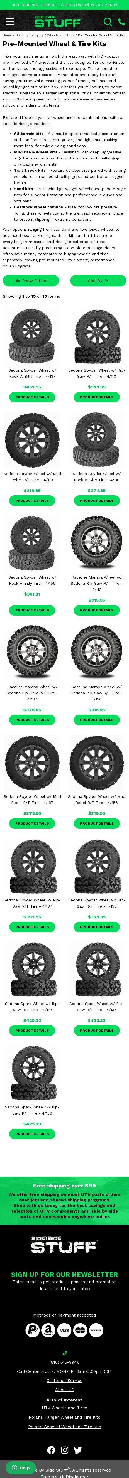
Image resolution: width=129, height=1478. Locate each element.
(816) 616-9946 (64, 1362)
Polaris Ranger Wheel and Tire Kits (64, 1417)
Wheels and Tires (60, 35)
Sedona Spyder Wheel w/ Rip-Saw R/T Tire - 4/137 (32, 903)
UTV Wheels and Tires (64, 1407)
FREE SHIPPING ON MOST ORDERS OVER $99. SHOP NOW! (64, 5)
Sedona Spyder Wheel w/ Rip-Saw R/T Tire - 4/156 (96, 903)
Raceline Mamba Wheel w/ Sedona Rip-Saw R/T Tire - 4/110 (97, 583)
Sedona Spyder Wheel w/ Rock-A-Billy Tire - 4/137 (32, 373)
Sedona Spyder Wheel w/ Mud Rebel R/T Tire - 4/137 (32, 799)
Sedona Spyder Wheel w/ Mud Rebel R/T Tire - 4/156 (96, 799)
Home (7, 35)
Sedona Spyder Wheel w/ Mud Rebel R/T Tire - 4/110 (32, 476)
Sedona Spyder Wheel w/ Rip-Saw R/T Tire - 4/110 (96, 373)
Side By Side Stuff (49, 1470)
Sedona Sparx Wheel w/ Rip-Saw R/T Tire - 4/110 (32, 1006)
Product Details (32, 397)
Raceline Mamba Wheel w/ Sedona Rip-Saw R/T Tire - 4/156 (97, 693)
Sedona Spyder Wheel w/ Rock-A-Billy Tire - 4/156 (32, 580)
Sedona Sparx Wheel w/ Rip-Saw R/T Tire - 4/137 (96, 1006)
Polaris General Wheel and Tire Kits (64, 1426)
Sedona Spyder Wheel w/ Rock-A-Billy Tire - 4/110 (97, 476)
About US (64, 1389)
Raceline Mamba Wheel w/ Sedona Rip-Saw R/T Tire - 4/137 (32, 693)
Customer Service (64, 1380)
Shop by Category (29, 35)
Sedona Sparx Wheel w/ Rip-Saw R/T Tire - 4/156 (32, 1110)
